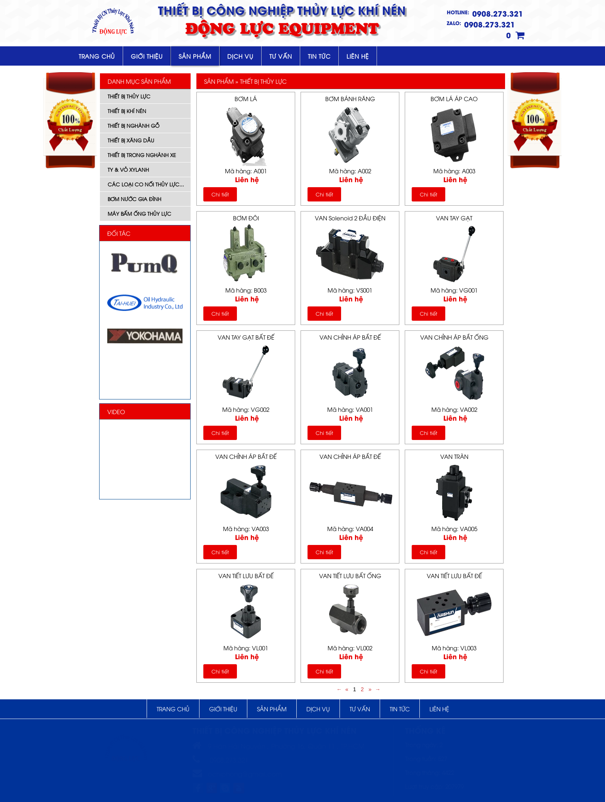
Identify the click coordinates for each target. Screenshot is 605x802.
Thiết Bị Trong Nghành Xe (142, 154)
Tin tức (319, 56)
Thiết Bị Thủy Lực (129, 96)
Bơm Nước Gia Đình (134, 198)
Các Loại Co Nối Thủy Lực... (146, 184)
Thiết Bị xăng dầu (131, 140)
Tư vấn (280, 56)
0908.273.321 (497, 13)
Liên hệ (357, 56)
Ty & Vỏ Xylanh (128, 169)
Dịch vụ (240, 56)
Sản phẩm (195, 56)
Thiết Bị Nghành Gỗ (133, 125)
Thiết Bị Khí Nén (127, 110)
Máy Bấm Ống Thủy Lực (139, 213)
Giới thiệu (147, 56)
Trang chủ (97, 56)
